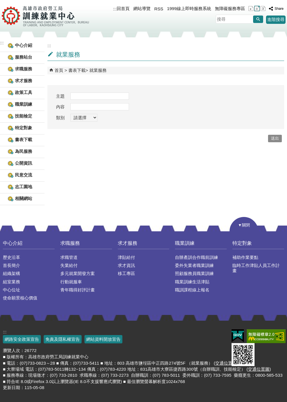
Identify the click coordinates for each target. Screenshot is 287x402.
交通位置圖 (226, 363)
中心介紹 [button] (23, 45)
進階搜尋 (275, 19)
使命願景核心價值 (20, 297)
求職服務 (70, 243)
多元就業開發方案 (77, 273)
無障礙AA (266, 336)
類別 (60, 117)
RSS (158, 8)
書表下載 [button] (23, 139)
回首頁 (123, 8)
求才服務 (127, 243)
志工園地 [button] (23, 186)
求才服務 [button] (23, 80)
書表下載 (77, 70)
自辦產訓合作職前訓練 (196, 257)
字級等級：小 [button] (251, 8)
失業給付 (69, 265)
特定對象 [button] (23, 127)
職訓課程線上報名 (192, 289)
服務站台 (23, 57)
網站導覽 (142, 8)
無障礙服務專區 (230, 8)
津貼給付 (126, 257)
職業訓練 (184, 243)
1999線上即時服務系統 (189, 8)
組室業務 (11, 281)
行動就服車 (71, 281)
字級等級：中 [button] (257, 8)
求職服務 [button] (23, 68)
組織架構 (11, 273)
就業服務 (98, 70)
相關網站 (23, 198)
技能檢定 (23, 116)
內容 (60, 106)
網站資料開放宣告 (103, 339)
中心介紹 (12, 243)
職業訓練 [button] (23, 104)
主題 (60, 96)
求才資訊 (126, 265)
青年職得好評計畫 (77, 289)
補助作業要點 (245, 257)
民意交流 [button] (23, 174)
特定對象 (242, 243)
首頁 (59, 70)
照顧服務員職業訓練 (194, 273)
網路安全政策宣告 (22, 339)
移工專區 (126, 273)
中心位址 (11, 289)
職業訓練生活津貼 (192, 281)
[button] (258, 19)
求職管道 (69, 257)
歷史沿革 (11, 257)
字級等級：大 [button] (263, 8)
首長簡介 (11, 265)
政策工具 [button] (23, 92)
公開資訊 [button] (23, 163)
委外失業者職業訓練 (194, 265)
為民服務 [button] (23, 151)
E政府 (238, 335)
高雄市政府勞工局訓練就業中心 (45, 16)
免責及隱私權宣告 (62, 339)
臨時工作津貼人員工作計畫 (256, 268)
